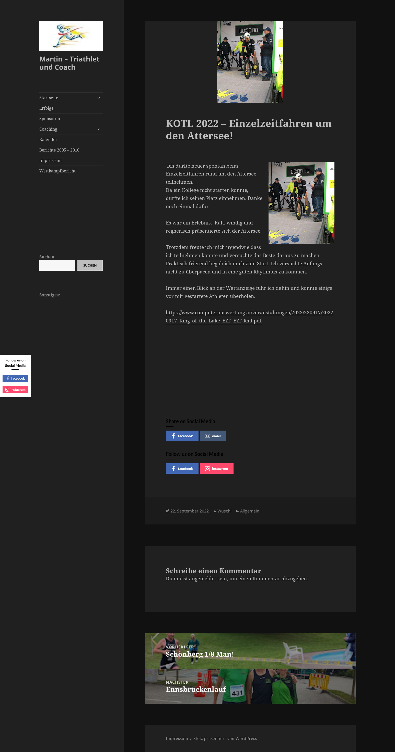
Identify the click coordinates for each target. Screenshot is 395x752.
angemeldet (202, 578)
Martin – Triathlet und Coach (69, 63)
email (213, 435)
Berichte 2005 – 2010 (59, 150)
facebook (182, 435)
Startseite (48, 98)
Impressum (50, 160)
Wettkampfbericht (57, 171)
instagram (216, 468)
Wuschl (224, 511)
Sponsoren (49, 118)
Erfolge (46, 108)
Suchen (46, 257)
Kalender (48, 139)
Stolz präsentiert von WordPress (225, 738)
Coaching (48, 129)
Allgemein (249, 511)
